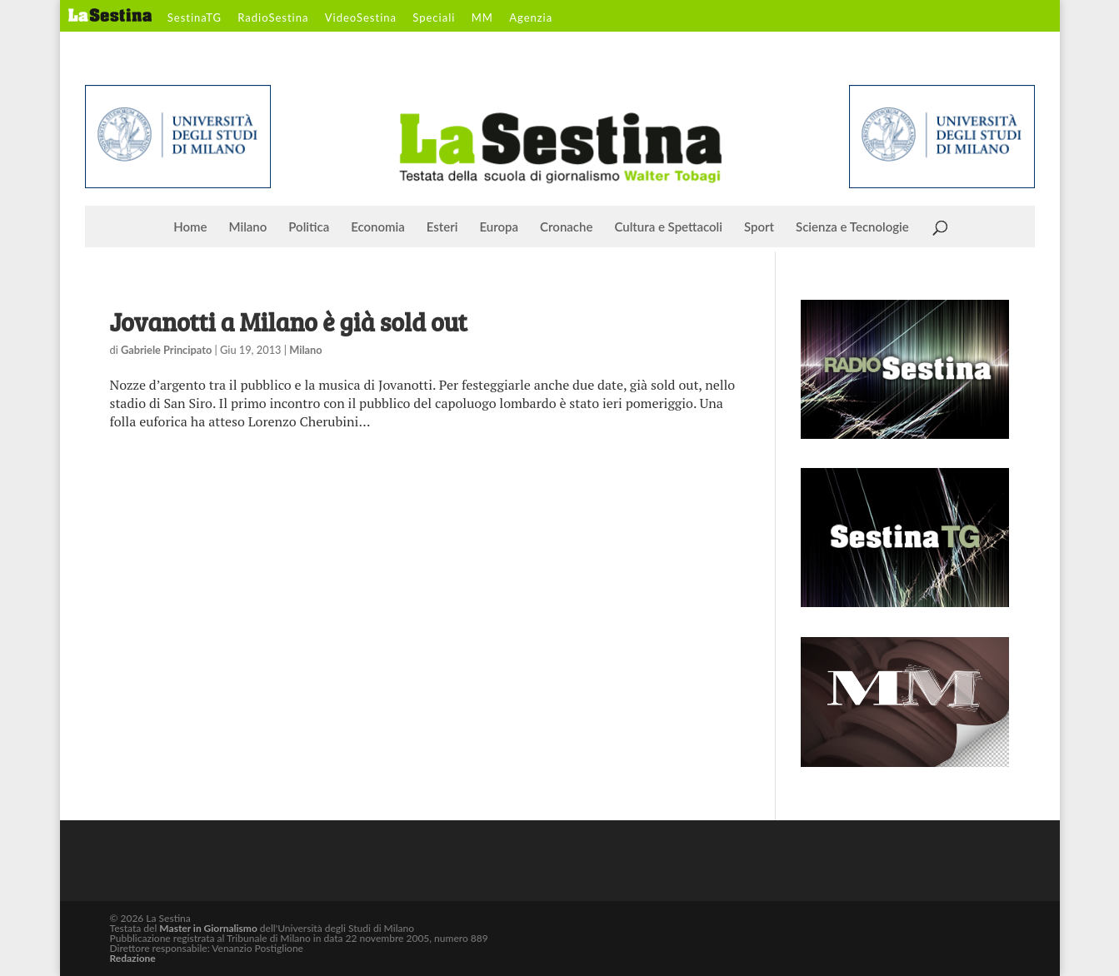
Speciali (433, 18)
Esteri (442, 227)
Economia (378, 227)
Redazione (133, 958)
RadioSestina (272, 18)
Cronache (566, 227)
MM (482, 18)
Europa (499, 227)
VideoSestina (361, 18)
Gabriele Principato (166, 349)
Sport (759, 227)
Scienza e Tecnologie (852, 227)
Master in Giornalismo (208, 928)
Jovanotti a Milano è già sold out (288, 321)
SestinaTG (194, 18)
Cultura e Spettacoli (668, 227)
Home (190, 227)
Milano (248, 227)
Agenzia (530, 18)
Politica (308, 227)
